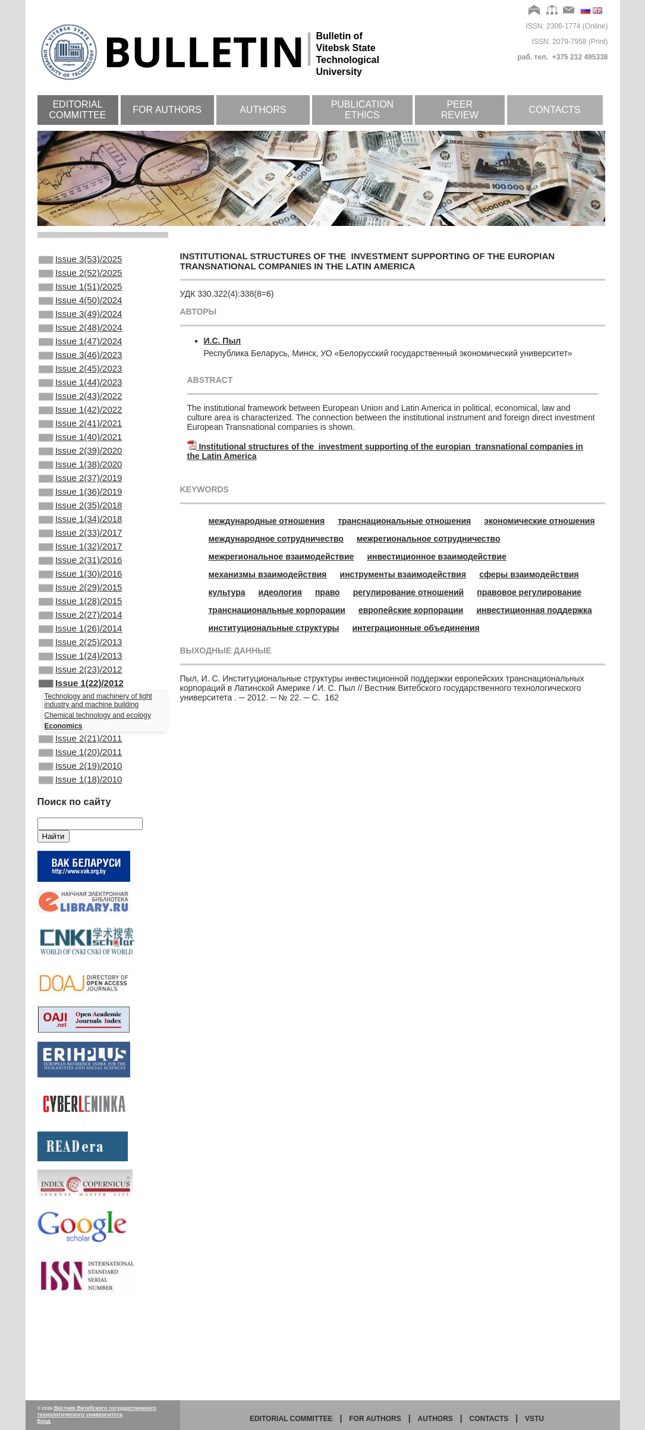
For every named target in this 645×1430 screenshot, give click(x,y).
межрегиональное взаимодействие (281, 556)
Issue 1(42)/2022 (80, 437)
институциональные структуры (274, 628)
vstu (534, 1419)
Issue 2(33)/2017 (80, 581)
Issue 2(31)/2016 (80, 613)
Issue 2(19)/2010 (80, 848)
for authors (375, 1419)
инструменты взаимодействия (403, 574)
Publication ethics (362, 109)
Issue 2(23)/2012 (80, 742)
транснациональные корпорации (277, 610)
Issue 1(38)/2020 (80, 501)
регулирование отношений (408, 592)
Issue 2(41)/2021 (80, 453)
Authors (263, 110)
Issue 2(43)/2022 (80, 421)
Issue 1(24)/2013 (80, 726)
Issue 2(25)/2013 (80, 710)
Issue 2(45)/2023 (80, 389)
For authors (167, 110)
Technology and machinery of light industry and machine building (98, 776)
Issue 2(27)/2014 (80, 678)
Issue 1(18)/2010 (80, 864)
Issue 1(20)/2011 (80, 832)
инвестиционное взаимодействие (436, 556)
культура (227, 592)
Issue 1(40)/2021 (80, 469)
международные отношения (267, 521)
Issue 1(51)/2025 (80, 292)
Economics (64, 802)
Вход (44, 1421)
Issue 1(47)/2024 (80, 356)
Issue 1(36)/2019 (80, 533)
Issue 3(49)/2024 (80, 324)
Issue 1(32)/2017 (80, 597)
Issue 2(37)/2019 (80, 517)
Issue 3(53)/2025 (80, 260)
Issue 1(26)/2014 (80, 694)
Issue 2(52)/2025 (80, 276)
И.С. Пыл (222, 340)
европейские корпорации (411, 610)
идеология (280, 592)
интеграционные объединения (416, 628)
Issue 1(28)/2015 (80, 662)
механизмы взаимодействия (268, 574)
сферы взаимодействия (529, 574)
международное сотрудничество (276, 538)
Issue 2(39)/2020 (80, 485)
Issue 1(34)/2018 (80, 565)
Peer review (460, 109)
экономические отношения (539, 521)
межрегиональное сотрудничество (429, 538)
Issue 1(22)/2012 (81, 758)
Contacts (555, 110)
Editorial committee (77, 109)
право (327, 592)
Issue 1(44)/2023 (80, 405)
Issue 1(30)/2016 (80, 629)
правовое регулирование (529, 592)
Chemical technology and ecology (98, 791)
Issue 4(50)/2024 (80, 308)
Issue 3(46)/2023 (80, 373)
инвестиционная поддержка (533, 610)
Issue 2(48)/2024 (80, 340)
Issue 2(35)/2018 (80, 549)
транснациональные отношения (404, 521)
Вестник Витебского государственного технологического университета (97, 1411)
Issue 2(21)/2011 (80, 816)
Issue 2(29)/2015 (80, 645)
